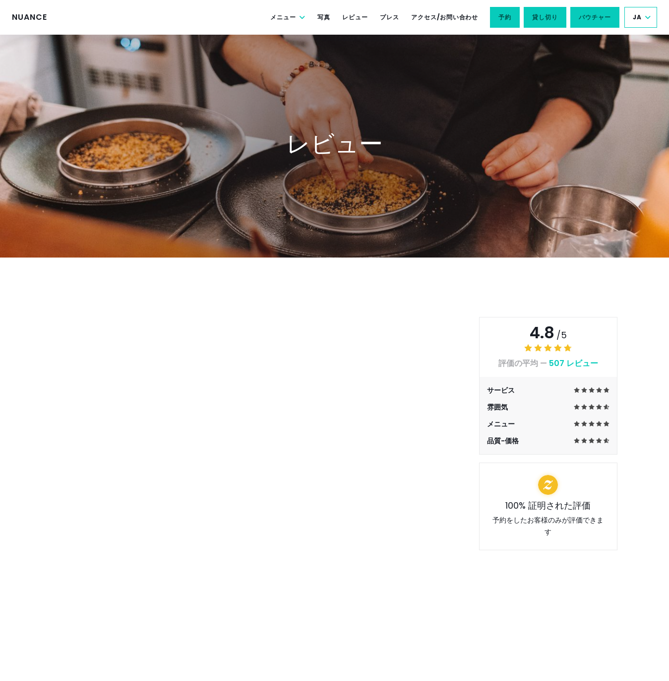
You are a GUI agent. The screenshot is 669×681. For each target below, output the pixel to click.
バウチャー (595, 17)
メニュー (287, 17)
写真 (323, 17)
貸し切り (545, 17)
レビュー (355, 17)
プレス (389, 17)
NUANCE (29, 17)
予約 (504, 17)
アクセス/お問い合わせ (445, 17)
